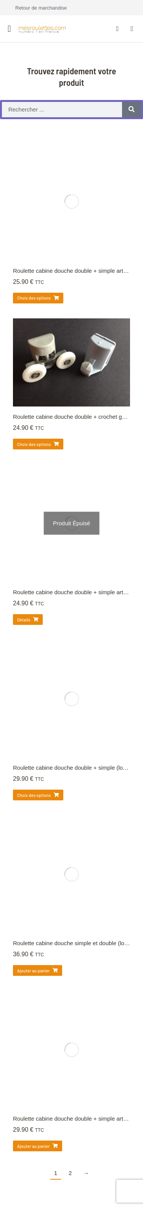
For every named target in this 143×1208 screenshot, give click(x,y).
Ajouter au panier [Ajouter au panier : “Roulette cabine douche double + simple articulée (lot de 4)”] (37, 1146)
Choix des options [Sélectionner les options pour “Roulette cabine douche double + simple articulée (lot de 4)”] (38, 297)
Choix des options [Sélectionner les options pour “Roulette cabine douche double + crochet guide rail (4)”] (38, 444)
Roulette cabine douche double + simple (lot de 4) (76, 767)
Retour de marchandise (41, 8)
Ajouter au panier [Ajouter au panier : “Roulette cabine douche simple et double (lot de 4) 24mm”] (37, 970)
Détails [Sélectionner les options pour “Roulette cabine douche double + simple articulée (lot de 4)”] (28, 619)
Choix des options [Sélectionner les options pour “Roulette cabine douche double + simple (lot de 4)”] (38, 795)
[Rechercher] (131, 109)
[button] (9, 28)
